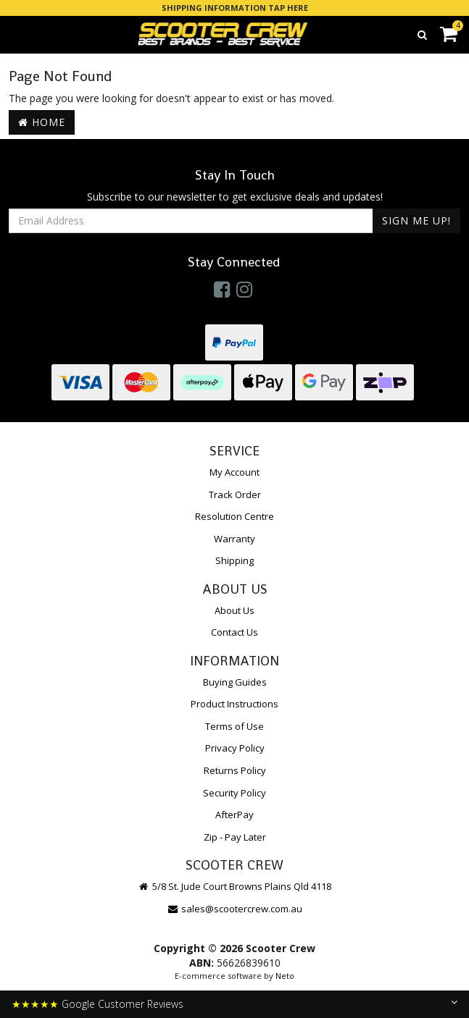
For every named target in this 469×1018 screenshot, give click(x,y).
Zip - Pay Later (235, 837)
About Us (234, 610)
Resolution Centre (234, 516)
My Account (234, 472)
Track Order (235, 494)
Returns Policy (235, 770)
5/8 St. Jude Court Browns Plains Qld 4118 (234, 886)
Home (41, 122)
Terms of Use (234, 726)
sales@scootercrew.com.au (234, 908)
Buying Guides (235, 682)
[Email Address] (191, 221)
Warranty (234, 538)
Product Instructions (234, 703)
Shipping (234, 560)
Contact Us (234, 632)
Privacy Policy (235, 747)
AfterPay (234, 814)
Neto (284, 975)
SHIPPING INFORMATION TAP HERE (235, 7)
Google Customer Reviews (122, 1004)
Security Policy (234, 792)
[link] (222, 289)
